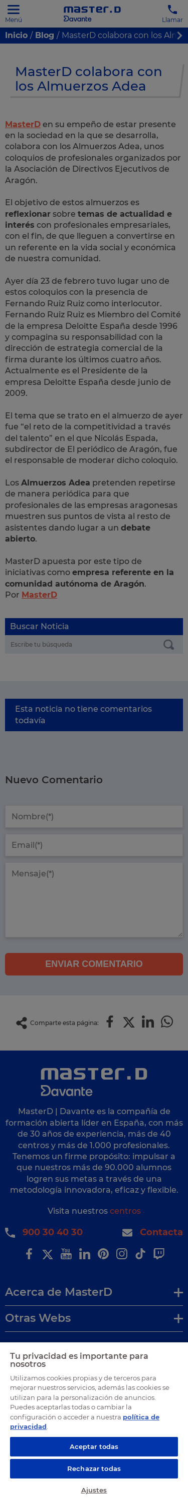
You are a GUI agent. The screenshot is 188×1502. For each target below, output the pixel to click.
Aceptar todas (94, 1446)
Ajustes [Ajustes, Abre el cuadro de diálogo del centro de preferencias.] (94, 1490)
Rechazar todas (94, 1468)
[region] (94, 1421)
